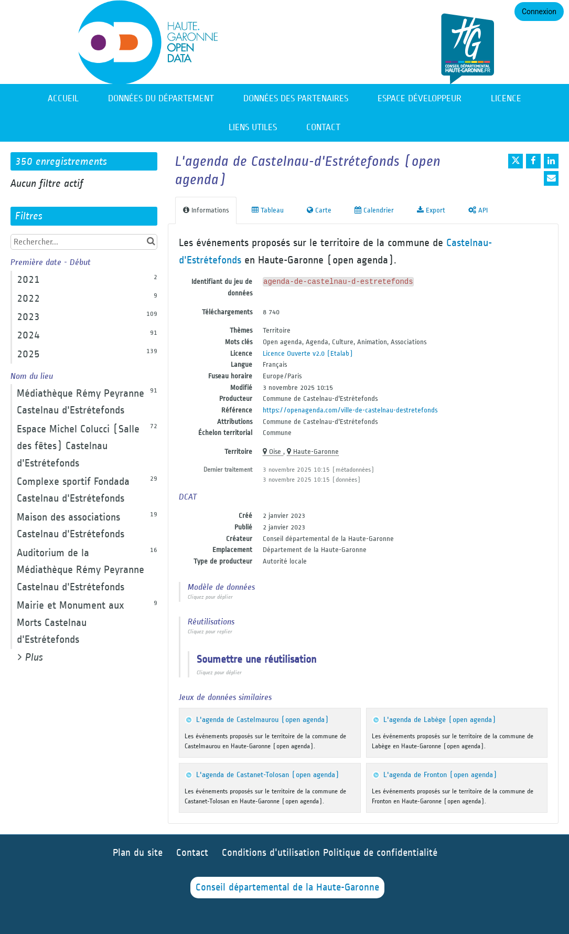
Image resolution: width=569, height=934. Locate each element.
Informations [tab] (206, 210)
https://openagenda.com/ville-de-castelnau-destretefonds (350, 410)
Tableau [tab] (268, 210)
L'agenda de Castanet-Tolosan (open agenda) (267, 774)
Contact (323, 127)
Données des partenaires (295, 98)
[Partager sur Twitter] (515, 161)
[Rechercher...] (83, 242)
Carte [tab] (319, 210)
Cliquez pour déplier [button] (210, 597)
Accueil (63, 98)
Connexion (539, 11)
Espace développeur (419, 98)
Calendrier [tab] (374, 210)
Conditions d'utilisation (272, 852)
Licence (506, 98)
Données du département (161, 98)
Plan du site (138, 852)
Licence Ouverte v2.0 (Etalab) (308, 353)
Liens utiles (253, 127)
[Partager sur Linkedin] (551, 161)
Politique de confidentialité (380, 852)
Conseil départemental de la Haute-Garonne (287, 887)
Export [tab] (431, 210)
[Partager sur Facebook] (533, 161)
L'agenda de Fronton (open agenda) (440, 774)
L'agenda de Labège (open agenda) (439, 719)
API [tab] (478, 210)
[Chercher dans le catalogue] (150, 241)
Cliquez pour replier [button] (210, 632)
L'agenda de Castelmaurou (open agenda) (262, 719)
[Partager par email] (551, 178)
